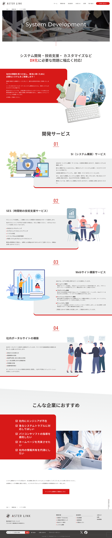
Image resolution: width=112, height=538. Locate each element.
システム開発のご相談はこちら (56, 492)
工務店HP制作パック (62, 520)
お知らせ (78, 3)
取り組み (91, 3)
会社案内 (70, 3)
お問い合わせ (42, 532)
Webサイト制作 (61, 522)
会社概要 (79, 517)
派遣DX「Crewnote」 (63, 517)
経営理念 (79, 520)
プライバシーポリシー (54, 532)
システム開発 (60, 524)
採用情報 (99, 519)
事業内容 (62, 3)
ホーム (55, 3)
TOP (7, 9)
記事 (84, 3)
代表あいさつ (80, 522)
